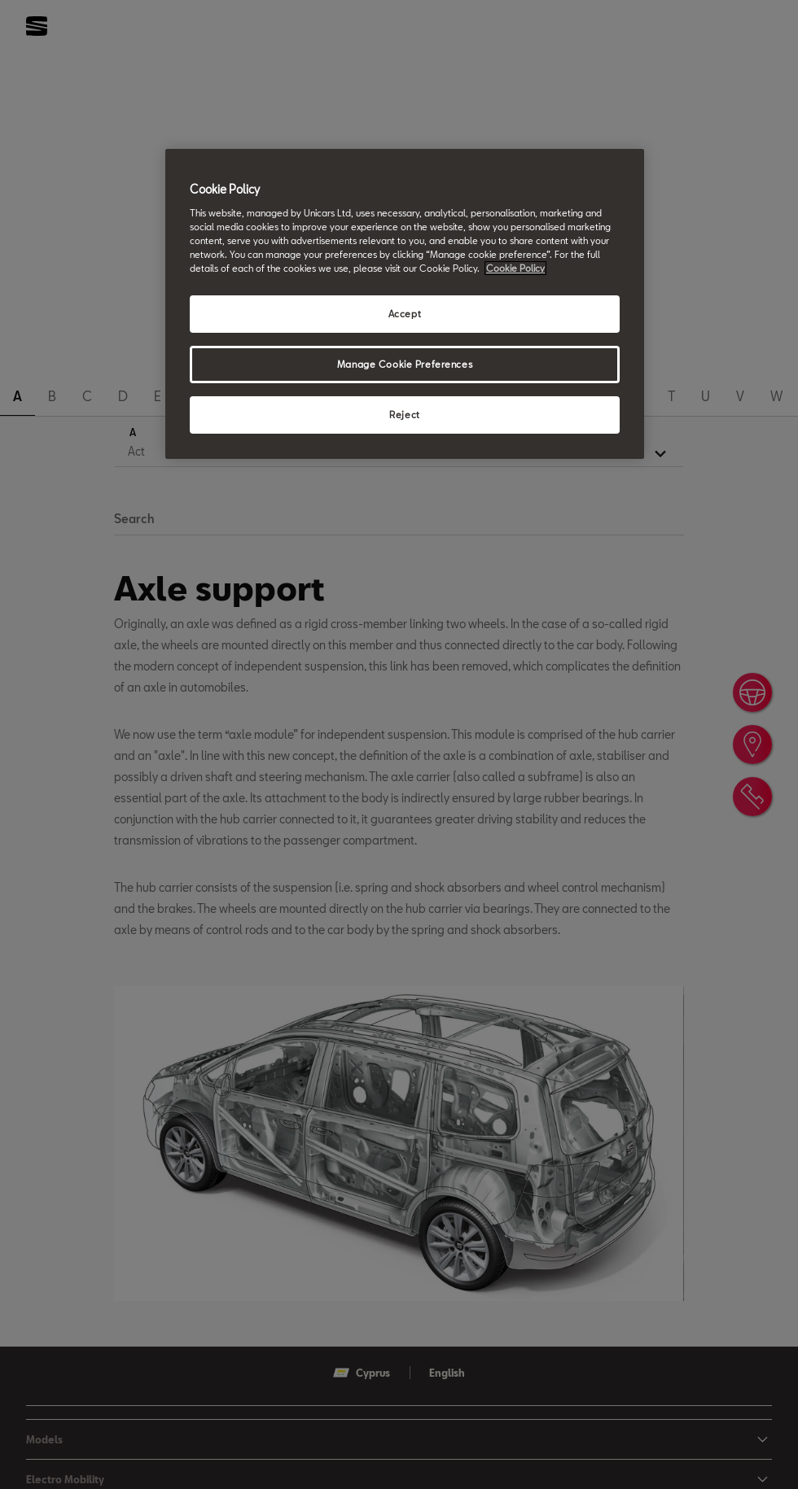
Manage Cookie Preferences (404, 364)
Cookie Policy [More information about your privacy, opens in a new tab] (515, 268)
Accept (404, 313)
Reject (404, 414)
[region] (404, 304)
